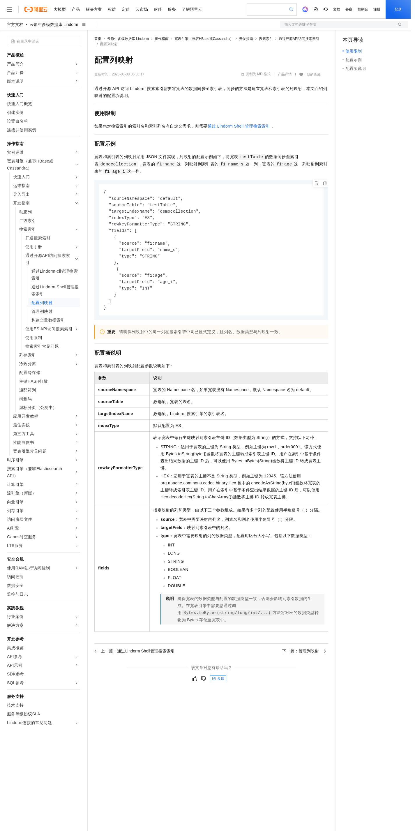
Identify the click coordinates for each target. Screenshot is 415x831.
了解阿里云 (192, 9)
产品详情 (285, 74)
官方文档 (15, 24)
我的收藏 (314, 75)
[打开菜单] (9, 9)
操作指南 (162, 39)
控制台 (363, 9)
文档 (336, 9)
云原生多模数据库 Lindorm (54, 24)
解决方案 (94, 9)
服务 (172, 9)
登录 (398, 9)
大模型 (60, 9)
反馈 (218, 684)
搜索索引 (266, 39)
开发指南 (246, 39)
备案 (348, 9)
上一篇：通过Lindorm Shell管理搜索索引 (134, 656)
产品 (76, 9)
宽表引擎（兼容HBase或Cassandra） (203, 39)
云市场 (142, 9)
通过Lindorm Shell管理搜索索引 (239, 126)
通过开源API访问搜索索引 (299, 39)
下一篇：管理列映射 (304, 656)
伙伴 (158, 9)
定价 (126, 9)
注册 (376, 9)
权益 (112, 9)
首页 (97, 39)
